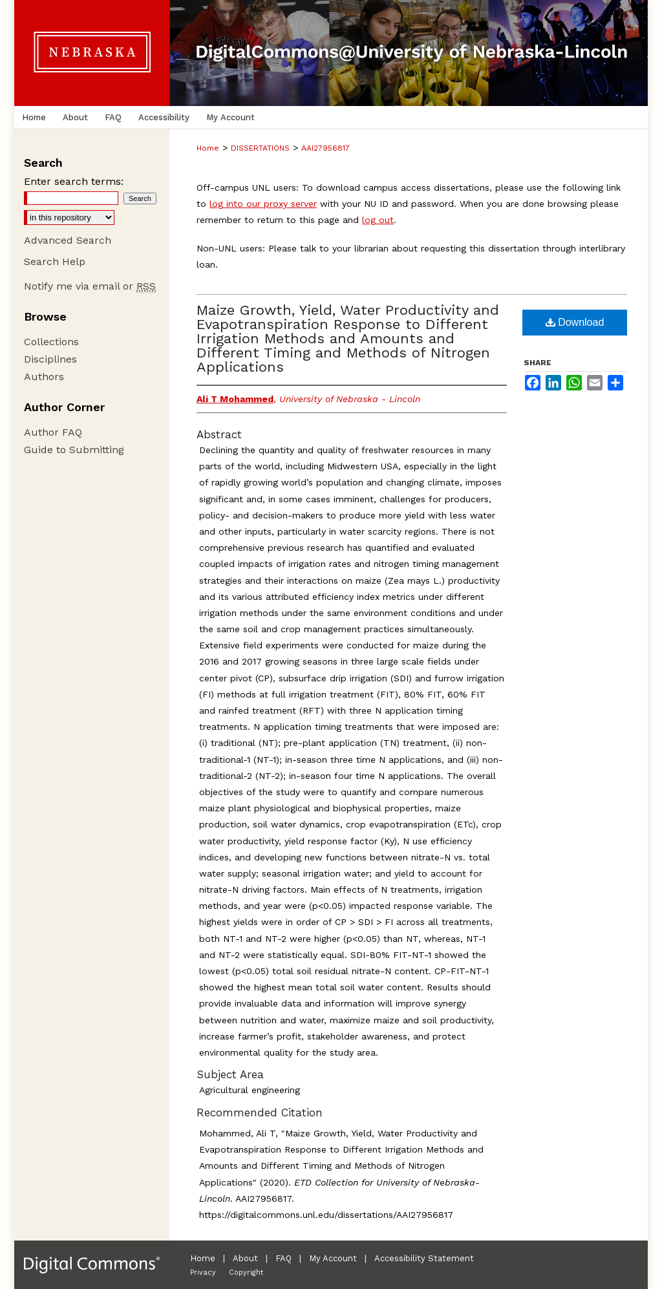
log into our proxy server (263, 203)
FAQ (283, 1258)
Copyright (246, 1272)
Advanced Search (67, 240)
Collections (51, 342)
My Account (333, 1258)
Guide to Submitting (74, 449)
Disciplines (50, 359)
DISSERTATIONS (260, 148)
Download (575, 322)
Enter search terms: (73, 181)
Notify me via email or (90, 286)
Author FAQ (53, 432)
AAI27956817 (325, 148)
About (245, 1258)
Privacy (203, 1272)
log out (378, 220)
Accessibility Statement (424, 1258)
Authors (44, 376)
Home (208, 148)
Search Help (54, 261)
